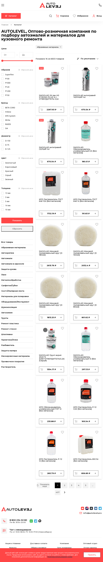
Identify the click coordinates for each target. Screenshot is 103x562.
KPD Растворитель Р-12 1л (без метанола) (50, 460)
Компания (64, 543)
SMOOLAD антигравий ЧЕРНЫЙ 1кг (84, 96)
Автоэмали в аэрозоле (12, 264)
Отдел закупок (90, 548)
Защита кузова (8, 269)
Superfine (9, 74)
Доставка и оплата (38, 543)
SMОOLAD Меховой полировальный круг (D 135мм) (50, 305)
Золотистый (10, 163)
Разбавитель (7, 345)
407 (57, 492)
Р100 (7, 78)
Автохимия (6, 313)
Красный (9, 171)
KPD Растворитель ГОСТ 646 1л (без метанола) (85, 200)
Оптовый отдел (90, 543)
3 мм (7, 197)
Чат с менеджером (20, 530)
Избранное (82, 16)
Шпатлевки (7, 334)
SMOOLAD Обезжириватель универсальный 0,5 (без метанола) (85, 150)
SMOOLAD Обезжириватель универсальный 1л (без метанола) (84, 358)
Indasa (8, 112)
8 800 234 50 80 (18, 520)
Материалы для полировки (15, 296)
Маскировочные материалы (15, 356)
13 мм (7, 193)
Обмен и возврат (38, 548)
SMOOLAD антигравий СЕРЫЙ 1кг (50, 148)
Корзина (64, 16)
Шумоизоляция (9, 307)
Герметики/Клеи (9, 340)
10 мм (7, 209)
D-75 (7, 145)
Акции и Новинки (12, 543)
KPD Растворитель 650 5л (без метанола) (85, 460)
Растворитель (8, 367)
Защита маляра (9, 351)
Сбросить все (27, 70)
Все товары (7, 242)
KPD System (10, 116)
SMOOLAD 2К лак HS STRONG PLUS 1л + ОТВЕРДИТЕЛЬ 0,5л (49, 97)
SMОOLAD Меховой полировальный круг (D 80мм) (85, 305)
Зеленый (9, 179)
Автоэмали (6, 258)
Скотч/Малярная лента (12, 291)
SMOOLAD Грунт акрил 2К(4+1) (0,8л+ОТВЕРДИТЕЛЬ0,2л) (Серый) (51, 358)
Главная (4, 25)
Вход (99, 16)
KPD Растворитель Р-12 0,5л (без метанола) (84, 408)
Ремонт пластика (10, 323)
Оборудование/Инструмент (15, 302)
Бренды (12, 548)
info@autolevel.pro (92, 513)
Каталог (11, 16)
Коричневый (11, 167)
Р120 (7, 87)
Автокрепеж (7, 253)
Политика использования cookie (59, 557)
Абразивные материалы (13, 247)
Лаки (3, 275)
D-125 (7, 149)
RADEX (8, 124)
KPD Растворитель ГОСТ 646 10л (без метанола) (51, 200)
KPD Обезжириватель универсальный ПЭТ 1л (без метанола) (50, 409)
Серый (8, 175)
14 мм (7, 205)
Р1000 (7, 83)
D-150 (7, 140)
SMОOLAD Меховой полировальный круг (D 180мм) (50, 253)
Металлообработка (11, 280)
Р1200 (7, 91)
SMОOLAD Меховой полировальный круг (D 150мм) (85, 253)
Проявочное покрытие (12, 361)
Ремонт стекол (8, 329)
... (92, 485)
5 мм (7, 201)
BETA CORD (10, 107)
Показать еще (43, 485)
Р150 (7, 95)
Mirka (7, 120)
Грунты (4, 318)
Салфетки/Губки (9, 285)
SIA (6, 128)
